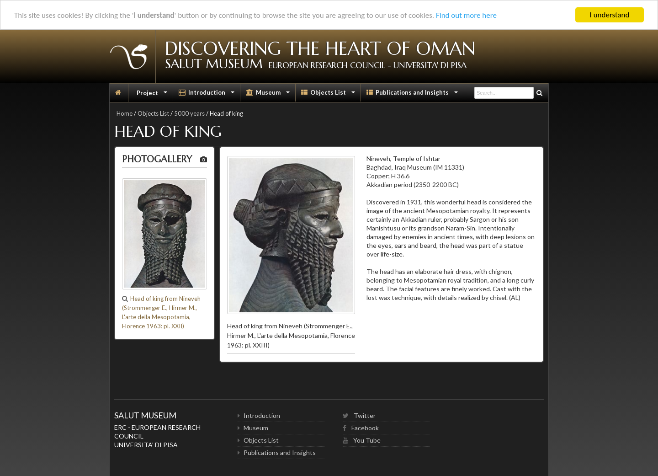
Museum (269, 95)
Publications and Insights (413, 95)
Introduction (207, 95)
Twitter (359, 415)
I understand (610, 15)
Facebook (361, 428)
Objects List (329, 95)
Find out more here (466, 15)
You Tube (362, 440)
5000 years (189, 113)
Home (125, 113)
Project (152, 95)
